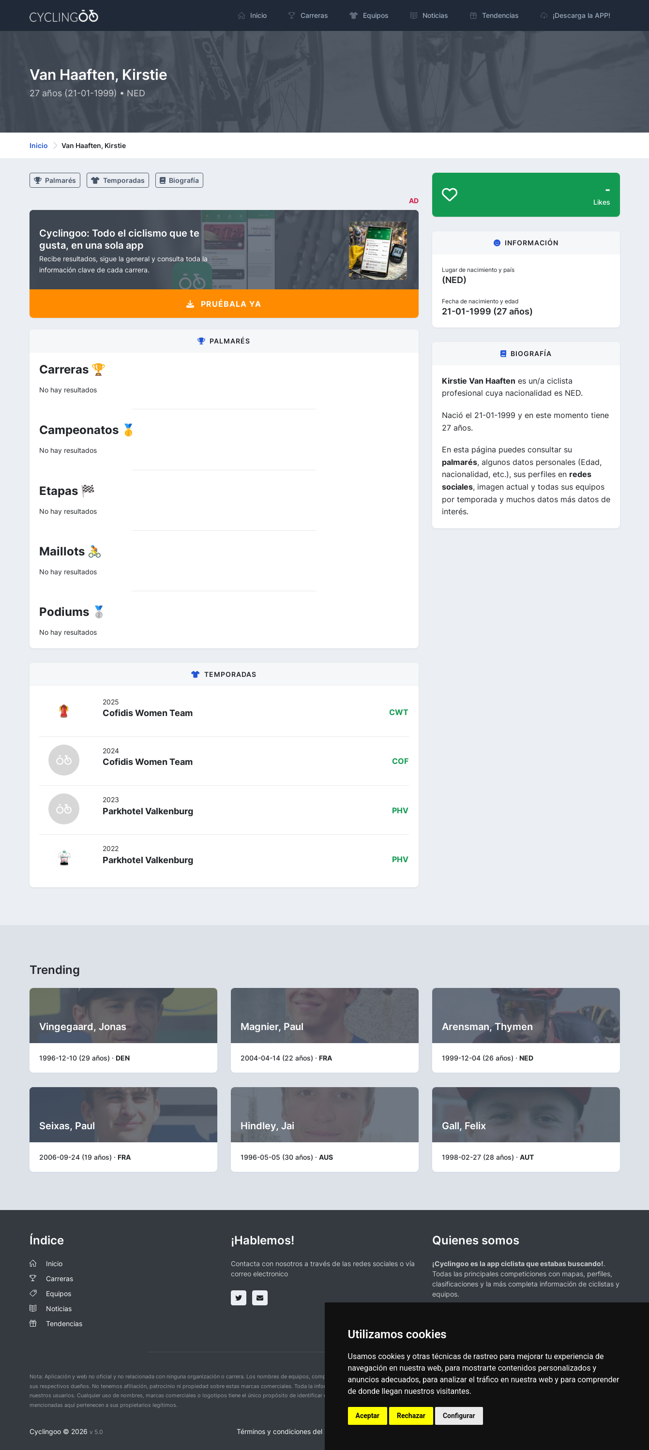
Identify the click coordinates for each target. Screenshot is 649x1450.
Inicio (39, 145)
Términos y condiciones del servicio (292, 1431)
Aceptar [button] (368, 1416)
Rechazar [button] (411, 1416)
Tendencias (64, 1323)
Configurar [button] (459, 1416)
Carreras (59, 1278)
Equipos (58, 1293)
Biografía (179, 180)
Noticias (59, 1308)
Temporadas (118, 180)
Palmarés (55, 180)
